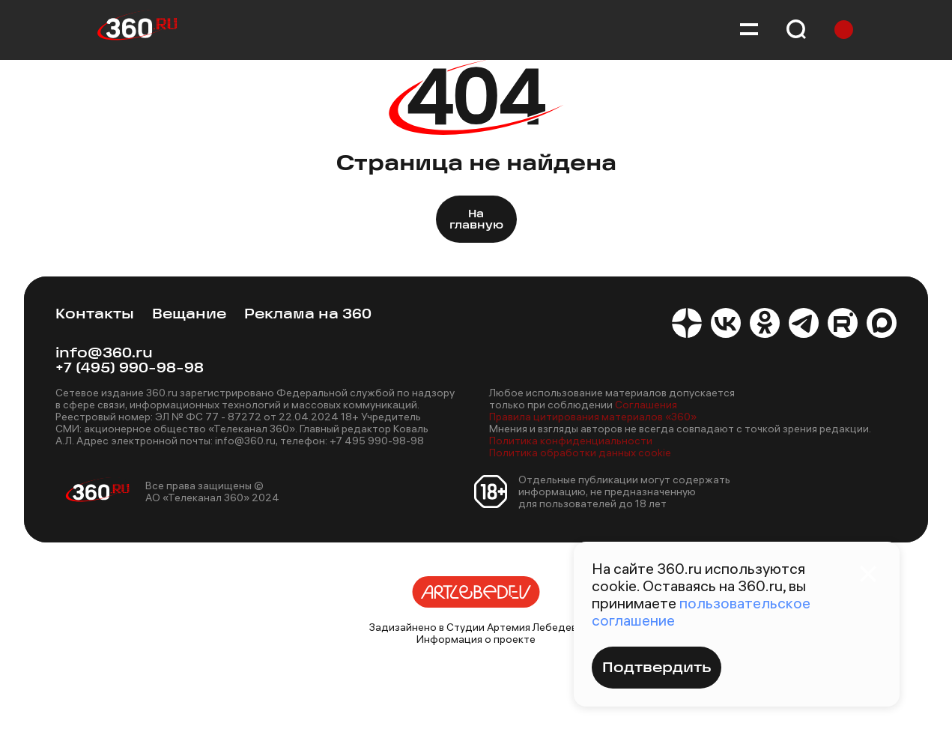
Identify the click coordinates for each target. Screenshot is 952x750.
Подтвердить (656, 668)
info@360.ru (104, 354)
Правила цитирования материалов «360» (593, 416)
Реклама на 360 (308, 315)
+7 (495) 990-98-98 (129, 369)
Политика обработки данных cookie (580, 452)
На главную (476, 220)
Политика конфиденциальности (570, 440)
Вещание (189, 315)
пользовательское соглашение (701, 611)
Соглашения (646, 404)
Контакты (94, 315)
